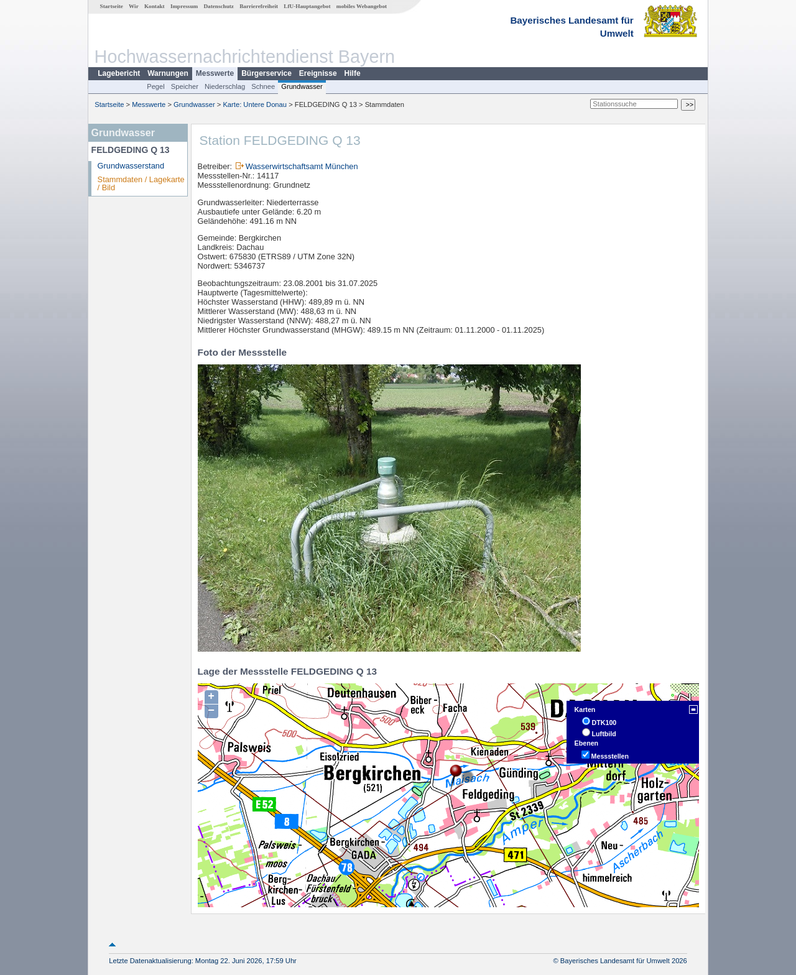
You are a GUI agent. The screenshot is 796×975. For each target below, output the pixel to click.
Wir (134, 6)
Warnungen (167, 73)
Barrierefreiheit (258, 6)
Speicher (184, 86)
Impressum (184, 6)
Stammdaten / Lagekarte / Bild (141, 183)
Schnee (263, 86)
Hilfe (353, 73)
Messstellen (610, 756)
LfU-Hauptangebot (307, 6)
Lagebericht (119, 73)
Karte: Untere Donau (255, 104)
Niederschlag (225, 86)
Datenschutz (218, 6)
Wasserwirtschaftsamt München (302, 166)
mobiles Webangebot (361, 6)
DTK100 (604, 722)
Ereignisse (318, 73)
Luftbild (604, 733)
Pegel (156, 86)
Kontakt (154, 6)
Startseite (111, 6)
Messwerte (215, 73)
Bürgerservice (266, 73)
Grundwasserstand (131, 165)
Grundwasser (302, 86)
